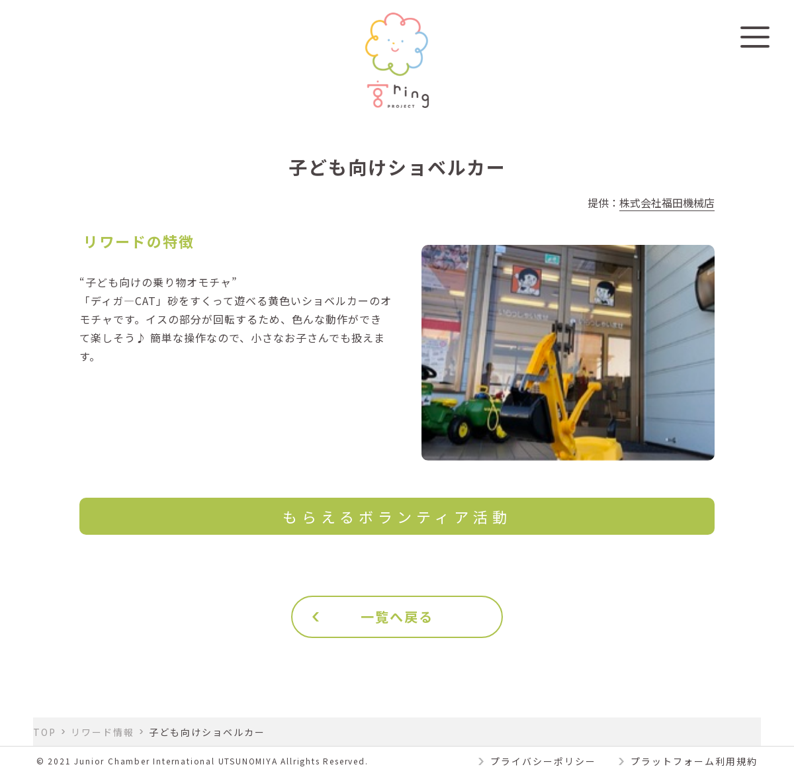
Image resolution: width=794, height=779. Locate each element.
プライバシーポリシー (543, 761)
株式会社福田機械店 (667, 202)
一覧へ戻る (397, 616)
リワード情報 (102, 732)
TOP (44, 732)
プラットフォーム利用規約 (694, 761)
